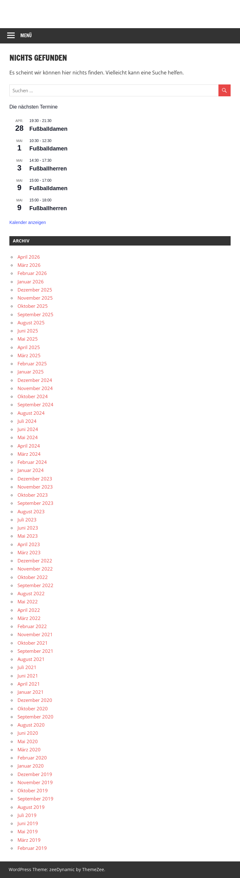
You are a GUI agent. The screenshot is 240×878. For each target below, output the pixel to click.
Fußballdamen (48, 129)
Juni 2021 (28, 675)
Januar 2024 (31, 470)
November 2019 (35, 782)
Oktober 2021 (33, 643)
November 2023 (35, 487)
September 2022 (35, 585)
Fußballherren (48, 168)
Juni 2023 (28, 528)
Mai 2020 (28, 741)
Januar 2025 (31, 371)
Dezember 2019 (35, 774)
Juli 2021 (27, 667)
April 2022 (29, 610)
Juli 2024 (27, 421)
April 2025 (29, 347)
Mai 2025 (28, 339)
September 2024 (35, 404)
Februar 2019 (32, 848)
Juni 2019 (28, 823)
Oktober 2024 (33, 396)
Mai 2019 (28, 831)
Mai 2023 (28, 536)
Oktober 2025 (33, 306)
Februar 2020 (32, 757)
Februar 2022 (32, 626)
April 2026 (29, 257)
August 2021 (31, 659)
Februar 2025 (32, 363)
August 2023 (31, 511)
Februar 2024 (32, 462)
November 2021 (35, 634)
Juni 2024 (28, 429)
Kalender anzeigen (27, 222)
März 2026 (29, 265)
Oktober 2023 (33, 495)
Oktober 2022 (33, 577)
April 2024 (29, 446)
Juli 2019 (27, 815)
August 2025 (31, 322)
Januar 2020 (31, 766)
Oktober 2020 (33, 708)
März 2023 (29, 552)
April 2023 (29, 544)
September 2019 (35, 798)
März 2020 (29, 749)
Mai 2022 (28, 601)
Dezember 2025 (35, 290)
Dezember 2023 (35, 478)
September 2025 (35, 314)
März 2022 (29, 618)
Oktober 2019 (33, 790)
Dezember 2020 (35, 700)
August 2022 (31, 593)
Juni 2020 (28, 733)
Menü (26, 35)
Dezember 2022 (35, 560)
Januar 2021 (31, 692)
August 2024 (31, 413)
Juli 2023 (27, 519)
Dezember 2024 (35, 380)
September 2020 (35, 716)
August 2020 (31, 725)
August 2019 (31, 807)
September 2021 (35, 651)
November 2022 (35, 569)
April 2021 (29, 684)
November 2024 (35, 388)
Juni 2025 (28, 330)
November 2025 (35, 298)
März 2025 (29, 355)
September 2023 (35, 503)
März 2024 (29, 454)
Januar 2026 (31, 281)
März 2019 (29, 840)
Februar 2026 (32, 273)
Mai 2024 (28, 437)
